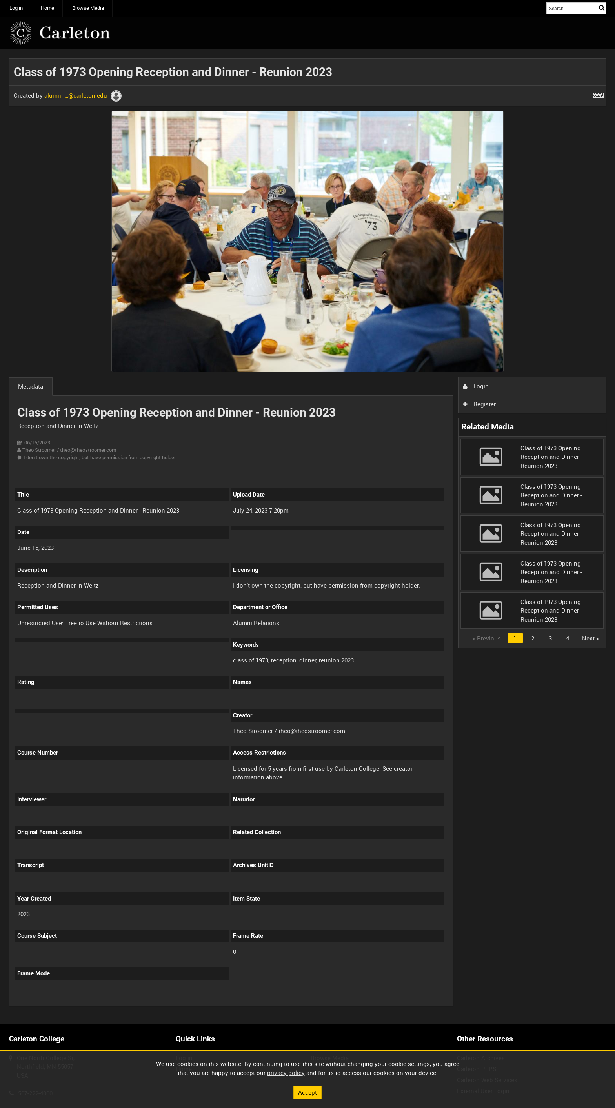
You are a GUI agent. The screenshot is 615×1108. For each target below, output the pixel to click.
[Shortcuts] (598, 94)
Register (479, 404)
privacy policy (286, 1073)
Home (47, 8)
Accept (307, 1092)
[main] (307, 536)
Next (590, 638)
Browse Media (88, 8)
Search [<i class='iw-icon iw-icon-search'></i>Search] (601, 8)
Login (476, 386)
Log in (16, 8)
